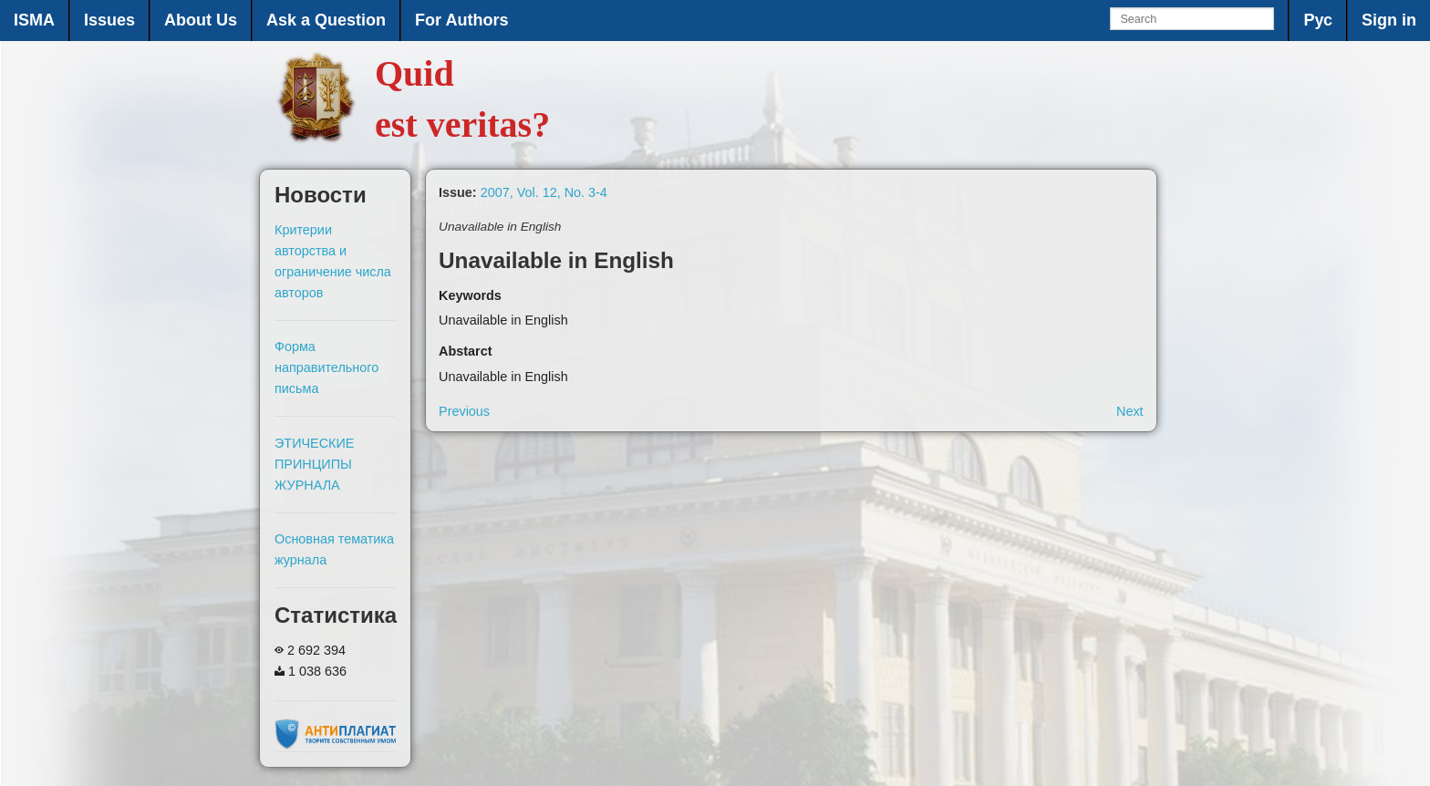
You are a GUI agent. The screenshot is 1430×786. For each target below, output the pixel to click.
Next (1130, 411)
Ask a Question (326, 20)
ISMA (34, 20)
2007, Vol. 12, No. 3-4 (544, 192)
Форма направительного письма (326, 367)
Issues (109, 20)
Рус (1317, 20)
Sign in (1389, 20)
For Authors (461, 20)
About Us (200, 20)
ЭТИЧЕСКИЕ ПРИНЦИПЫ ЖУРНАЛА (314, 464)
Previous (464, 411)
